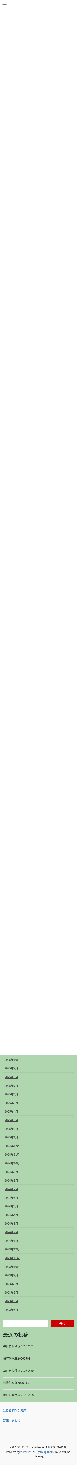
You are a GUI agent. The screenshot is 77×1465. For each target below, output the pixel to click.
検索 (62, 1323)
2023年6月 (11, 1301)
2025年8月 (11, 1077)
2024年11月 (12, 1154)
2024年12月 (12, 1146)
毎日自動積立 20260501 (18, 1346)
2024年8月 (11, 1180)
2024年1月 (11, 1241)
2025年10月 (12, 1060)
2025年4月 (11, 1111)
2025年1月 (11, 1137)
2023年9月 (11, 1275)
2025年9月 (11, 1068)
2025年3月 (11, 1120)
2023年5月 (11, 1310)
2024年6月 (11, 1198)
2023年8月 (11, 1284)
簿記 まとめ (11, 1420)
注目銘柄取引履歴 (14, 1410)
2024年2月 (11, 1232)
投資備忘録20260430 (16, 1383)
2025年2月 (11, 1129)
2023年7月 (11, 1292)
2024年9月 (11, 1172)
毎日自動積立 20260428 (18, 1395)
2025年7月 (11, 1086)
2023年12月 (12, 1249)
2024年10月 (12, 1163)
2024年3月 (11, 1223)
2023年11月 (12, 1258)
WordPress (26, 1452)
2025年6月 (11, 1094)
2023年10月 (12, 1267)
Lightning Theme (45, 1452)
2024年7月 (11, 1189)
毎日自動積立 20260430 (18, 1371)
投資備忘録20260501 (16, 1358)
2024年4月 (11, 1215)
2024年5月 (11, 1206)
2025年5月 (11, 1103)
